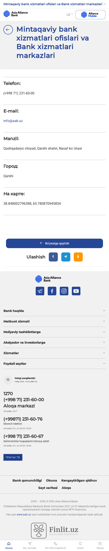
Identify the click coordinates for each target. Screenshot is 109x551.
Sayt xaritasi (47, 488)
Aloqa (66, 488)
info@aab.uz (13, 121)
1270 (8, 393)
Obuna (51, 480)
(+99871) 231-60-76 (22, 419)
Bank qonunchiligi (27, 480)
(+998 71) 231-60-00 (23, 399)
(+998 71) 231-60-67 (23, 436)
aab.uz (15, 14)
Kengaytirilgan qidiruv (79, 480)
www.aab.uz (24, 514)
